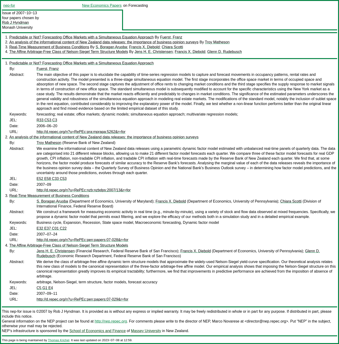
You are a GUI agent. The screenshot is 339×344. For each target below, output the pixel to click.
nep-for (9, 5)
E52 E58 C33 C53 (52, 179)
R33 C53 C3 (47, 120)
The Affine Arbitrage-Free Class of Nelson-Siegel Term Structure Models (68, 52)
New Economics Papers (102, 5)
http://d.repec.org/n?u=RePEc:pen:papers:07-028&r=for (82, 240)
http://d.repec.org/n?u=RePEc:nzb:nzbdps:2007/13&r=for (84, 190)
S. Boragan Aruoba (111, 47)
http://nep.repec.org (111, 321)
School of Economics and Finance (97, 331)
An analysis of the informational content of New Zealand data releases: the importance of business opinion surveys (104, 42)
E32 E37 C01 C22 (52, 228)
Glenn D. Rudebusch (224, 52)
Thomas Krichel (58, 340)
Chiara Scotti (172, 47)
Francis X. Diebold (144, 47)
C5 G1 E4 (45, 288)
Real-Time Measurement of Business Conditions (49, 47)
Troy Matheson (217, 42)
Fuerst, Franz (171, 37)
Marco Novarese (225, 321)
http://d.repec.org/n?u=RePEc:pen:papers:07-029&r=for (82, 299)
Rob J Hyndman (15, 23)
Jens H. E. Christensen (153, 52)
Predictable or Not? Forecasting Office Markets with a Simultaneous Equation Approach (81, 37)
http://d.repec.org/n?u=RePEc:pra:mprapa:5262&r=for (81, 132)
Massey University (146, 331)
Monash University (17, 27)
